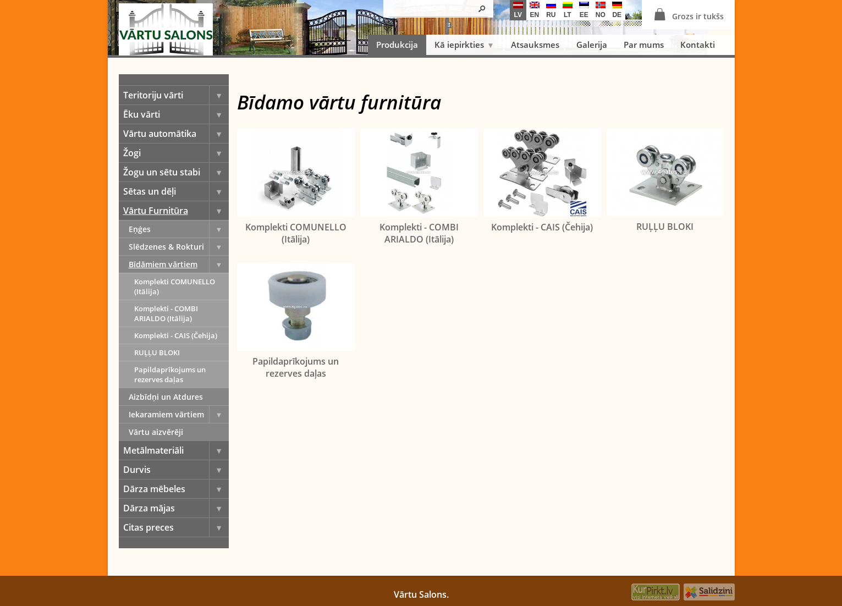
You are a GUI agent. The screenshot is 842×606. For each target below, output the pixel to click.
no (601, 10)
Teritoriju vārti (176, 95)
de (617, 10)
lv (518, 10)
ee (584, 10)
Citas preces (176, 527)
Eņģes (179, 229)
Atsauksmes (535, 44)
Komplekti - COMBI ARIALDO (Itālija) (166, 313)
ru (551, 10)
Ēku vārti (176, 114)
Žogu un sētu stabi (176, 172)
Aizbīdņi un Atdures (166, 397)
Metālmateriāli (176, 450)
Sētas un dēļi (176, 191)
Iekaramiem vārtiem (179, 414)
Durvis (176, 469)
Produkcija (397, 44)
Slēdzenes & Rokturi (179, 246)
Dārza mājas (176, 508)
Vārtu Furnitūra (176, 210)
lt (568, 10)
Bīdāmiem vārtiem (179, 264)
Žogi (176, 153)
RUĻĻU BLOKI (157, 352)
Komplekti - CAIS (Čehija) (175, 335)
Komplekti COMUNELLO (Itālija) (174, 286)
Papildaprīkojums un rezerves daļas (170, 374)
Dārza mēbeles (176, 489)
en (535, 10)
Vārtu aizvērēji (156, 432)
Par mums (644, 44)
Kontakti (697, 44)
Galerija (591, 44)
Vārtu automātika (176, 133)
